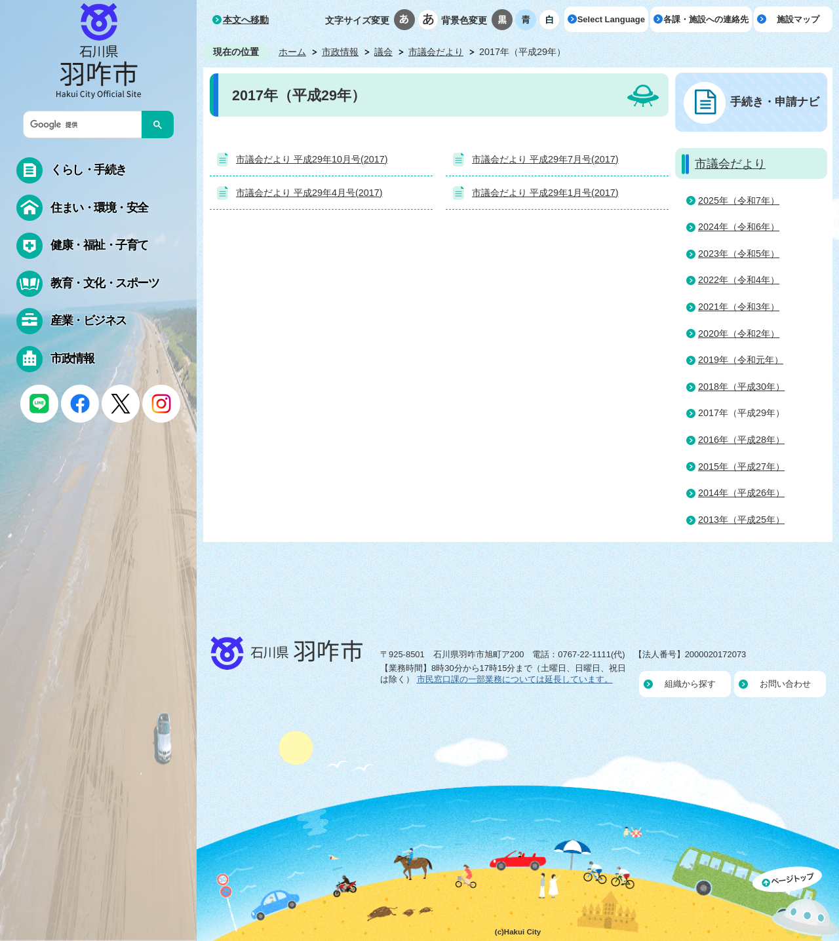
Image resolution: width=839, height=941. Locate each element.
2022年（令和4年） (738, 280)
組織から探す (690, 684)
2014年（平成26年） (741, 493)
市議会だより (435, 52)
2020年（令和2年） (738, 333)
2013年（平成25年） (741, 519)
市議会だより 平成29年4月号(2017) (309, 192)
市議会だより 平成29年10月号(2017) (312, 159)
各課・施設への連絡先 (706, 19)
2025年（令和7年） (738, 200)
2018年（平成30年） (741, 386)
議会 (383, 52)
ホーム (292, 52)
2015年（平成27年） (741, 466)
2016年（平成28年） (741, 439)
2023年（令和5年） (738, 253)
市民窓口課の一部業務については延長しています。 (515, 679)
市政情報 (340, 52)
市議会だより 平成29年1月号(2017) (545, 192)
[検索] (86, 124)
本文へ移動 (246, 19)
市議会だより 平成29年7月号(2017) (545, 159)
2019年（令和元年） (740, 360)
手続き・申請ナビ (774, 101)
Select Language (611, 19)
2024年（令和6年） (738, 226)
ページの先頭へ (795, 903)
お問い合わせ (785, 684)
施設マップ (798, 19)
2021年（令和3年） (738, 306)
